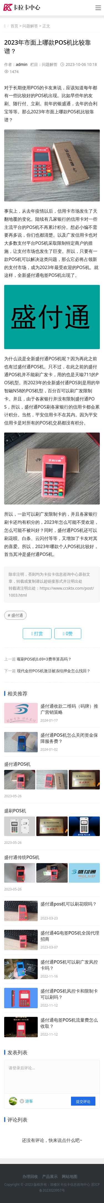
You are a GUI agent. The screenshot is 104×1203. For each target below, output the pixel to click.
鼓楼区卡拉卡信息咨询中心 (70, 1184)
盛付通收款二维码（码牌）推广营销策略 (69, 709)
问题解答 (30, 25)
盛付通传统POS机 (21, 857)
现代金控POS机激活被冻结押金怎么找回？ (53, 670)
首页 (14, 25)
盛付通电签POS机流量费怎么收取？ (69, 1023)
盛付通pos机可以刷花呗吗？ (68, 904)
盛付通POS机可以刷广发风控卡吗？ (69, 965)
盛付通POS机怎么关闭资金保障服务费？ (69, 738)
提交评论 (83, 1101)
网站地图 (69, 1176)
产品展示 (50, 1176)
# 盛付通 (15, 615)
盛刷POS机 (15, 811)
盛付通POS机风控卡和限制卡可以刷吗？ (69, 994)
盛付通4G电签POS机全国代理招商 (69, 936)
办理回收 (30, 1176)
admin (21, 64)
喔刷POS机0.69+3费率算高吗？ (44, 659)
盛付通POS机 (17, 764)
